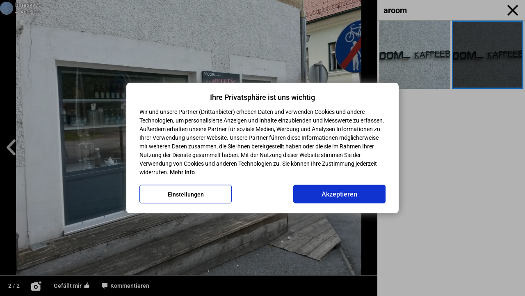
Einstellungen (186, 194)
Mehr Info (182, 172)
